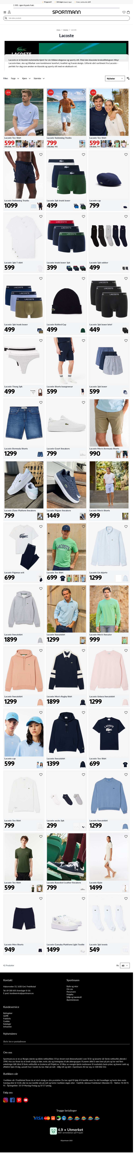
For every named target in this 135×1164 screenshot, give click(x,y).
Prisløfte (70, 994)
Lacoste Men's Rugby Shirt (59, 696)
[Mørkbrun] (25, 141)
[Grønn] (76, 266)
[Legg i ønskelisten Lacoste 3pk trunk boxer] (83, 154)
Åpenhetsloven (73, 1000)
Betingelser (7, 1013)
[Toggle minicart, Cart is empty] (128, 12)
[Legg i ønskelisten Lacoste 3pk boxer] (126, 340)
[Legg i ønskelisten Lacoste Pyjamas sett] (40, 526)
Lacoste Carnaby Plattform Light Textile (65, 944)
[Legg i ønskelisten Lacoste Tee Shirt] (83, 526)
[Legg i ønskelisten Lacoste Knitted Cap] (83, 278)
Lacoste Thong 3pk (13, 386)
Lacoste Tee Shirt (55, 572)
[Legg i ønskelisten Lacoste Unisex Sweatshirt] (126, 650)
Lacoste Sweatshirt (13, 634)
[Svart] (83, 266)
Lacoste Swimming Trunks (59, 137)
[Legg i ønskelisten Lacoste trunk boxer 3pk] (83, 216)
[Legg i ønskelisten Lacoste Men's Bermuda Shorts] (126, 402)
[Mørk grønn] (83, 204)
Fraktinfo (7, 1018)
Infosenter (7, 1027)
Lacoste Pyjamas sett (14, 572)
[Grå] (40, 638)
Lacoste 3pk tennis (98, 944)
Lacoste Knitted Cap (56, 324)
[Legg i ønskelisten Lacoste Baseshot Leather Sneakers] (83, 836)
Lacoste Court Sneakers (58, 448)
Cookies (6, 1021)
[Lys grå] (104, 141)
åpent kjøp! (64, 2)
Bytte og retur (72, 986)
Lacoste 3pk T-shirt (13, 262)
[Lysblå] (18, 141)
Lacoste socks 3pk (55, 820)
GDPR (5, 1016)
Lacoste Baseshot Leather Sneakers (64, 882)
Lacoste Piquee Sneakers (59, 510)
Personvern (71, 992)
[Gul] (76, 576)
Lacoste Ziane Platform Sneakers (20, 510)
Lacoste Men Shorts (13, 944)
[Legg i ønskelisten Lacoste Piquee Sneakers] (83, 464)
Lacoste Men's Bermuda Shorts (104, 448)
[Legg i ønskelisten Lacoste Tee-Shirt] (40, 92)
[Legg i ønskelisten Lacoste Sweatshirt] (40, 588)
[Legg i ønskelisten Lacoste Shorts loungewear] (83, 340)
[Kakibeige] (119, 452)
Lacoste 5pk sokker (98, 262)
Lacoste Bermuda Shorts (16, 448)
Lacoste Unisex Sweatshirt (102, 696)
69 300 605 (11, 990)
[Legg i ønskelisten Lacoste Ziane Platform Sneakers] (40, 464)
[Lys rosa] (32, 141)
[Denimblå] (40, 452)
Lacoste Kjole (95, 882)
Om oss (70, 989)
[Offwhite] (125, 886)
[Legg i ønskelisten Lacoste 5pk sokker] (126, 216)
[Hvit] (40, 266)
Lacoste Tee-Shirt (12, 137)
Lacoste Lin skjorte (98, 572)
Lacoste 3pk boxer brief (100, 324)
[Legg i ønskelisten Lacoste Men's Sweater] (126, 588)
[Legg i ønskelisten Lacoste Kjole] (126, 836)
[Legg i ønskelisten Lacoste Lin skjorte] (126, 526)
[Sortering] (115, 78)
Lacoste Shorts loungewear (60, 386)
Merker (65, 30)
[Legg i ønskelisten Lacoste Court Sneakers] (83, 402)
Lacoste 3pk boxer (98, 386)
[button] (6, 78)
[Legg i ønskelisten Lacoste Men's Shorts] (126, 464)
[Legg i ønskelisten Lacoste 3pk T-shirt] (40, 216)
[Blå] (76, 204)
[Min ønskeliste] (123, 12)
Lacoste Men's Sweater (100, 634)
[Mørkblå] (69, 266)
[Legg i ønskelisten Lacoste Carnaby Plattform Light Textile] (83, 898)
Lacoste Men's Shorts (99, 510)
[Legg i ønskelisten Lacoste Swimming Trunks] (83, 92)
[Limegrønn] (117, 141)
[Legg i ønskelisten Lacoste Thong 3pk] (40, 340)
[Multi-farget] (125, 266)
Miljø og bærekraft (74, 997)
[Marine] (110, 141)
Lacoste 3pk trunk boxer (58, 200)
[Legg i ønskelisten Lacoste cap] (126, 154)
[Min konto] (9, 12)
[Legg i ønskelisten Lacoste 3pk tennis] (126, 898)
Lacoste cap (95, 200)
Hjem (58, 30)
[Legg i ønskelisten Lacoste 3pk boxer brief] (126, 278)
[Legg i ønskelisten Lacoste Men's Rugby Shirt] (83, 650)
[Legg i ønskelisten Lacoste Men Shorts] (40, 898)
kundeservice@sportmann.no (22, 993)
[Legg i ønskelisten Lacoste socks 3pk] (83, 774)
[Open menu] (4, 12)
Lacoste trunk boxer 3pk (58, 262)
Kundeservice (11, 1006)
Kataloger (7, 1024)
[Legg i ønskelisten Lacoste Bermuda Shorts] (40, 402)
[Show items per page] (125, 965)
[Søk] (6, 18)
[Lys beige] (39, 141)
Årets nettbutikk (83, 2)
